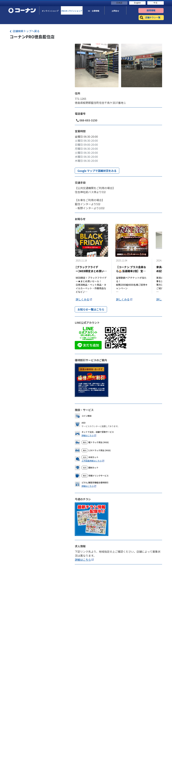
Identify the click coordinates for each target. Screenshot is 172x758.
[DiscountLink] (91, 380)
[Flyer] (91, 519)
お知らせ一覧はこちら (90, 309)
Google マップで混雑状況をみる (96, 171)
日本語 (119, 3)
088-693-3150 (86, 120)
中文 (156, 3)
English (137, 3)
